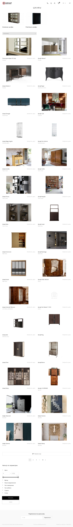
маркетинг (64, 524)
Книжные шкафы (7, 27)
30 (42, 460)
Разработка (58, 524)
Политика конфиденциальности (40, 524)
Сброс (10, 502)
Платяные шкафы (31, 27)
